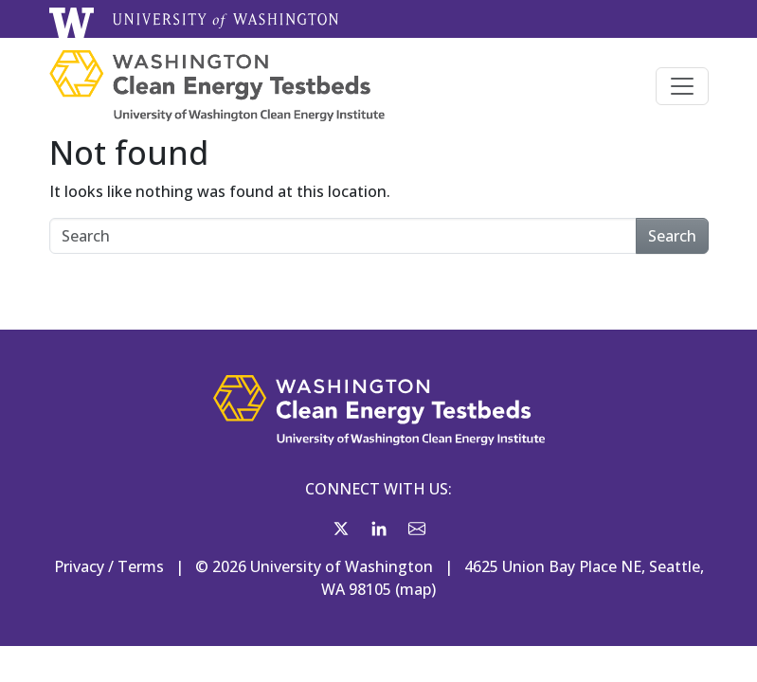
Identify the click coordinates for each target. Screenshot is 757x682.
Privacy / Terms (109, 566)
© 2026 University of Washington (314, 566)
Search (672, 235)
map (415, 589)
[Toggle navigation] (682, 86)
